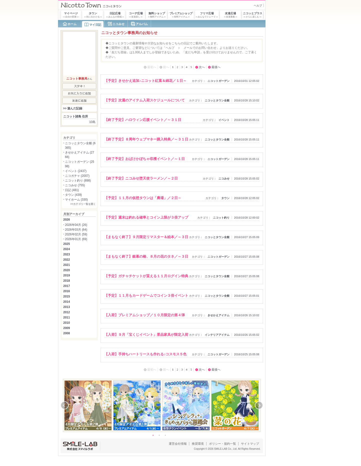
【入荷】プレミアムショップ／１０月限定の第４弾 (144, 315)
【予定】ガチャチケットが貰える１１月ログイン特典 (146, 276)
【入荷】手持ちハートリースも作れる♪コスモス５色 (145, 354)
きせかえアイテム (218, 315)
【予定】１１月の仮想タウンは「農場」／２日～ (142, 198)
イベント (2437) (75, 171)
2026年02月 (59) (76, 234)
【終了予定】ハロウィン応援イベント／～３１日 (142, 120)
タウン (225, 198)
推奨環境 (198, 443)
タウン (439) (73, 195)
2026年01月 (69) (76, 239)
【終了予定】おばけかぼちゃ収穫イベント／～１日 (144, 159)
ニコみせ (118, 24)
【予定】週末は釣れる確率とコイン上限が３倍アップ (146, 217)
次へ (202, 67)
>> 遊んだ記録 (72, 108)
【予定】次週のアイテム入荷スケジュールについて (144, 100)
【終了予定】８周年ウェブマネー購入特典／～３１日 (146, 139)
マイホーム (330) (76, 199)
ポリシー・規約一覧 (222, 443)
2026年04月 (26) (76, 225)
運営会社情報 (178, 443)
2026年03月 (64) (76, 229)
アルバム (142, 24)
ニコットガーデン (218, 80)
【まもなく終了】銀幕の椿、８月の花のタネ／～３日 (146, 256)
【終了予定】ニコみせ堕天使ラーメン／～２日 (141, 178)
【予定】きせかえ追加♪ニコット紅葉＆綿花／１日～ (145, 81)
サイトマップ (250, 443)
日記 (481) (72, 190)
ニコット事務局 (76, 78)
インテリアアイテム (217, 334)
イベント (224, 119)
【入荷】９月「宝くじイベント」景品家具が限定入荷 (146, 335)
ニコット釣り (221, 217)
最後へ (216, 67)
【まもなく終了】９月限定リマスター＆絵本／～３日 (146, 237)
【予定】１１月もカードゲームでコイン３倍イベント (146, 295)
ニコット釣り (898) (78, 180)
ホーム (72, 24)
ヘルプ (258, 5)
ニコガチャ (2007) (77, 176)
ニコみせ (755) (75, 185)
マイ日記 (95, 25)
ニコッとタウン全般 (217, 100)
